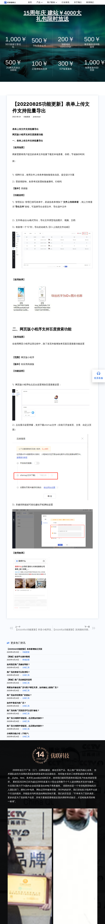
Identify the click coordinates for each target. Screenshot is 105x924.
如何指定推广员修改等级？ (18, 664)
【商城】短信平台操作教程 (18, 657)
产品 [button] (40, 2)
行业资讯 (65, 2)
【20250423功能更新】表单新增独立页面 (24, 649)
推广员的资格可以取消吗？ (18, 672)
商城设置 (26, 660)
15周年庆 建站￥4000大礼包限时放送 (53, 16)
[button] (10, 898)
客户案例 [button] (52, 2)
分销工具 (26, 667)
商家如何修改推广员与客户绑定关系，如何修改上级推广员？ (33, 687)
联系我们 (90, 2)
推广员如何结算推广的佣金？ (19, 695)
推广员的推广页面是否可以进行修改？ (23, 710)
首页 (30, 2)
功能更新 (27, 117)
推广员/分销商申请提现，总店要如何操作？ (25, 718)
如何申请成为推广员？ (16, 703)
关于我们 (78, 2)
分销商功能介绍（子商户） (18, 733)
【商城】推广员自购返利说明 (19, 680)
